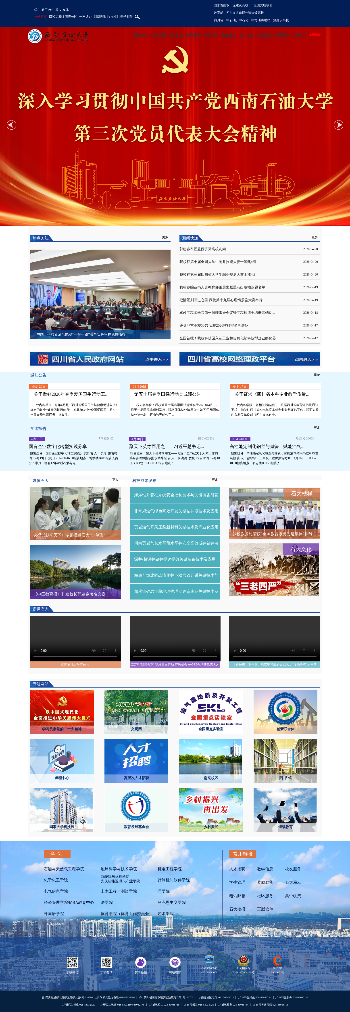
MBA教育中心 (81, 902)
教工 (45, 10)
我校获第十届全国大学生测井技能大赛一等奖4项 (217, 262)
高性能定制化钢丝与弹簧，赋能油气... (267, 446)
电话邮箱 (237, 896)
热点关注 (41, 238)
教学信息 (265, 869)
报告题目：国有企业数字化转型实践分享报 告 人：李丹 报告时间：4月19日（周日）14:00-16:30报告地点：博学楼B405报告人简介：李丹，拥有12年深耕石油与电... (73, 458)
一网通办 (85, 16)
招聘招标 (282, 35)
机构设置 (158, 35)
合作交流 (246, 35)
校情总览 (140, 35)
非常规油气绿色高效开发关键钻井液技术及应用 (176, 511)
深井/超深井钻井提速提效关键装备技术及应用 (175, 559)
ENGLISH (55, 16)
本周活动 (315, 35)
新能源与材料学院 (115, 877)
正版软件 (265, 909)
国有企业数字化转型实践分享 (58, 446)
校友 (59, 10)
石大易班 (293, 882)
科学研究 (211, 35)
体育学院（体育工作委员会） (127, 913)
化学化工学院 (56, 880)
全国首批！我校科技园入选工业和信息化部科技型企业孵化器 (227, 338)
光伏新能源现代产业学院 (120, 881)
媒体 (65, 10)
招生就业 (229, 35)
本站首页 (40, 16)
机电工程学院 (170, 869)
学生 (37, 10)
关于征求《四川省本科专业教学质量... (272, 394)
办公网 (113, 16)
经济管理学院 (56, 902)
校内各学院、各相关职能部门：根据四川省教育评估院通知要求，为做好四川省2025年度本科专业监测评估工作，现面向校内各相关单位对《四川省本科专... (275, 410)
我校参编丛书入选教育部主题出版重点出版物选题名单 (222, 287)
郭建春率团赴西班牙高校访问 (202, 249)
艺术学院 (166, 913)
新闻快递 (190, 238)
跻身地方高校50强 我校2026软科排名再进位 (213, 325)
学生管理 (237, 882)
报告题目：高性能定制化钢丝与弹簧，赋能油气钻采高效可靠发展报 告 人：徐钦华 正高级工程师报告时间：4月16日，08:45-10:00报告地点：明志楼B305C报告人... (274, 458)
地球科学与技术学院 (119, 869)
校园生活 (264, 35)
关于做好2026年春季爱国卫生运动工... (71, 394)
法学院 (107, 902)
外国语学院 (54, 913)
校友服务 (293, 869)
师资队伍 (176, 35)
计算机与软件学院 (174, 880)
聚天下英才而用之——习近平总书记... (166, 446)
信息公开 (299, 35)
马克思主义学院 (172, 902)
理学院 (164, 891)
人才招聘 (237, 869)
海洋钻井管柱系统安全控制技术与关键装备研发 (176, 495)
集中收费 (293, 896)
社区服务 (265, 896)
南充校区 (71, 16)
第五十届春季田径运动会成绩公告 (167, 394)
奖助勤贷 (265, 882)
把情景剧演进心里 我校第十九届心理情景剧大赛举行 (220, 300)
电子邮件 (126, 16)
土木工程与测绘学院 (119, 891)
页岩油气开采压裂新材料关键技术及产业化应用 (176, 527)
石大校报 (237, 909)
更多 (165, 237)
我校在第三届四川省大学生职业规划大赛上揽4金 (217, 274)
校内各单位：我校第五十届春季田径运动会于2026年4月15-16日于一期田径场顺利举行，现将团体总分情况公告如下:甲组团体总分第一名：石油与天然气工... (175, 410)
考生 (51, 10)
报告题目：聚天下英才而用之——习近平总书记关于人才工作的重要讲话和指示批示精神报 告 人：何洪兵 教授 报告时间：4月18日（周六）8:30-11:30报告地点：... (174, 458)
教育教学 (193, 35)
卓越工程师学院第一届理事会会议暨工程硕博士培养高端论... (227, 313)
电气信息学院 (56, 891)
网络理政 (100, 16)
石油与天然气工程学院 (64, 869)
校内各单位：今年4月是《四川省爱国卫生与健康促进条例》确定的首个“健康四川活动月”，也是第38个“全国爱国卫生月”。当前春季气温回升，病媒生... (74, 410)
